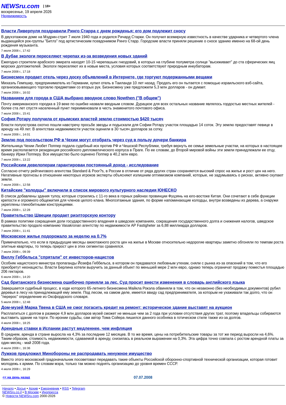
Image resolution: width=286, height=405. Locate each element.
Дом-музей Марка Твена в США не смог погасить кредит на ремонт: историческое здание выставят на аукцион (116, 307)
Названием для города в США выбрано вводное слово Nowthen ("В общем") (81, 98)
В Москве (32, 392)
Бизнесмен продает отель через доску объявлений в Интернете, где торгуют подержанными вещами (106, 77)
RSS (65, 388)
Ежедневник (50, 388)
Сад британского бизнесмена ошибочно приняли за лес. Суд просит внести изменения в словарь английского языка (123, 282)
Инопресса (50, 392)
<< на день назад (16, 377)
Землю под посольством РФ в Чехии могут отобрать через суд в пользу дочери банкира (93, 140)
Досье (21, 388)
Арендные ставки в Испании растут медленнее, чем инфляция (66, 328)
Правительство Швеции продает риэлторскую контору (58, 215)
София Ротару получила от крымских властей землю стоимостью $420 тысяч (82, 119)
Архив (33, 388)
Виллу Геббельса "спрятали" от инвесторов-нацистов (57, 257)
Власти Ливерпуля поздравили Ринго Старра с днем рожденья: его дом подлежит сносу (93, 31)
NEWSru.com (20, 6)
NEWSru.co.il (12, 392)
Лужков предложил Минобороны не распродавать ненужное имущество (76, 353)
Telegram (78, 388)
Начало (8, 388)
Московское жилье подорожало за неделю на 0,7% (53, 236)
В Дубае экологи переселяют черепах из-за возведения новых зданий (74, 56)
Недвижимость (14, 16)
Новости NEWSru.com (22, 396)
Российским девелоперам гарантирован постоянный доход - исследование (80, 165)
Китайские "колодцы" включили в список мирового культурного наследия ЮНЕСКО (89, 190)
